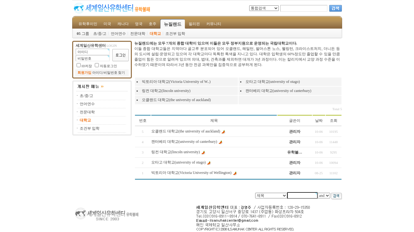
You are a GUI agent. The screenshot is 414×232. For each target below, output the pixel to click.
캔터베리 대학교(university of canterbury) (278, 91)
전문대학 (137, 33)
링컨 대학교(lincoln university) (166, 91)
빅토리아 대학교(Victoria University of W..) (176, 81)
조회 (333, 120)
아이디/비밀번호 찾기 (108, 72)
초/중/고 (100, 33)
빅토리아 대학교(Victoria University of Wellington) (191, 172)
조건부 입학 (175, 33)
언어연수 (118, 33)
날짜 (319, 120)
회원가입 (84, 72)
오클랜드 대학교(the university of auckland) (176, 100)
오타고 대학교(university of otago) (272, 81)
